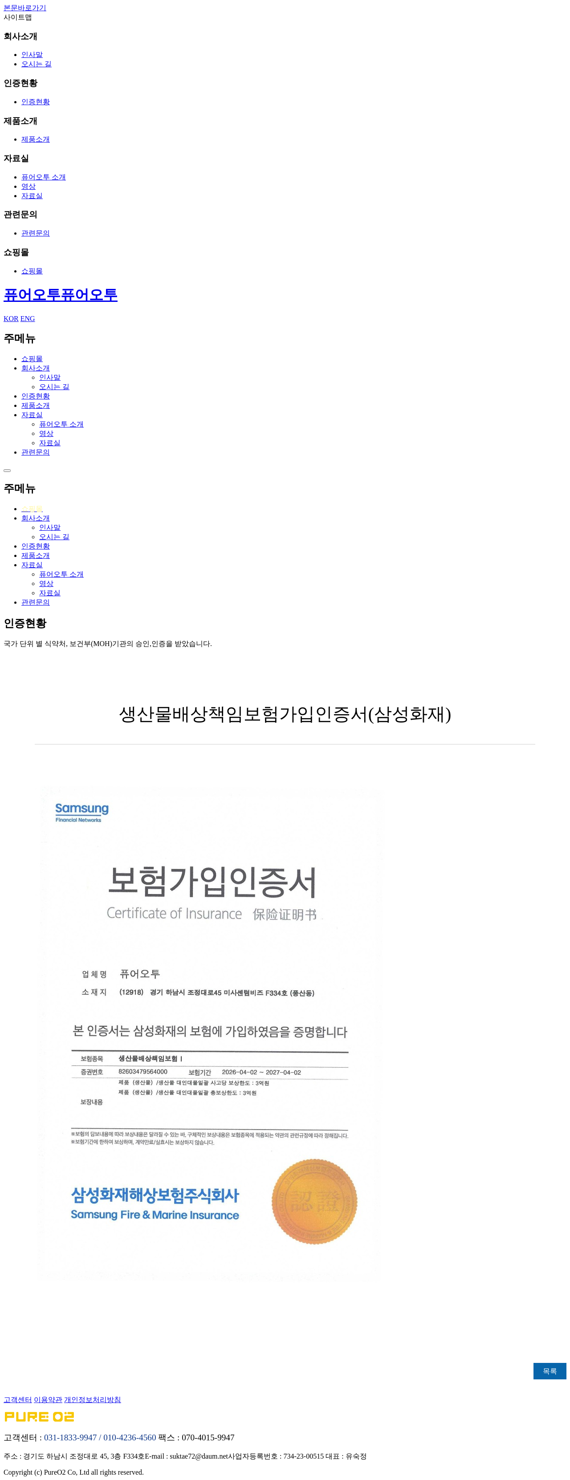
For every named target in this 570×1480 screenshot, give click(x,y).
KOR (11, 318)
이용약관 (48, 1399)
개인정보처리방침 (92, 1399)
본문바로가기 (25, 8)
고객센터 (18, 1399)
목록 (550, 1371)
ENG (27, 318)
